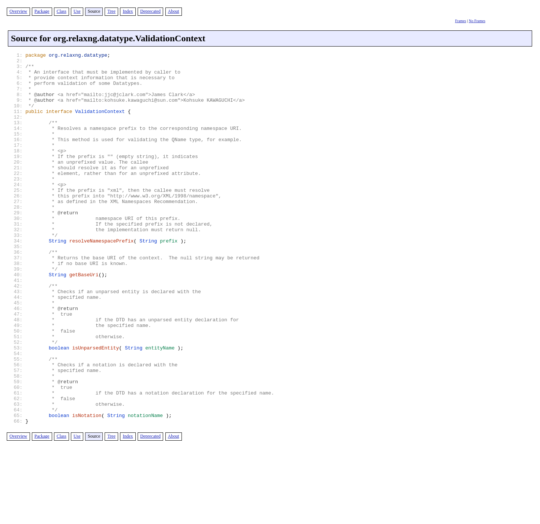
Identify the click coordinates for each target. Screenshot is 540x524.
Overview (18, 11)
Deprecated (150, 11)
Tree (111, 11)
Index (128, 11)
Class (61, 11)
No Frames (477, 21)
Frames (460, 21)
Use (77, 11)
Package (42, 11)
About (173, 11)
